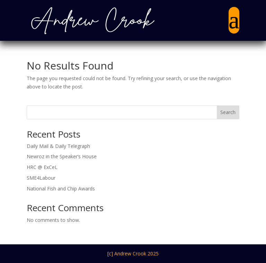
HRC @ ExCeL (42, 167)
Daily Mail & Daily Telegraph (58, 146)
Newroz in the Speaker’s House (62, 156)
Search (228, 112)
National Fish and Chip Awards (61, 188)
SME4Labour (41, 178)
